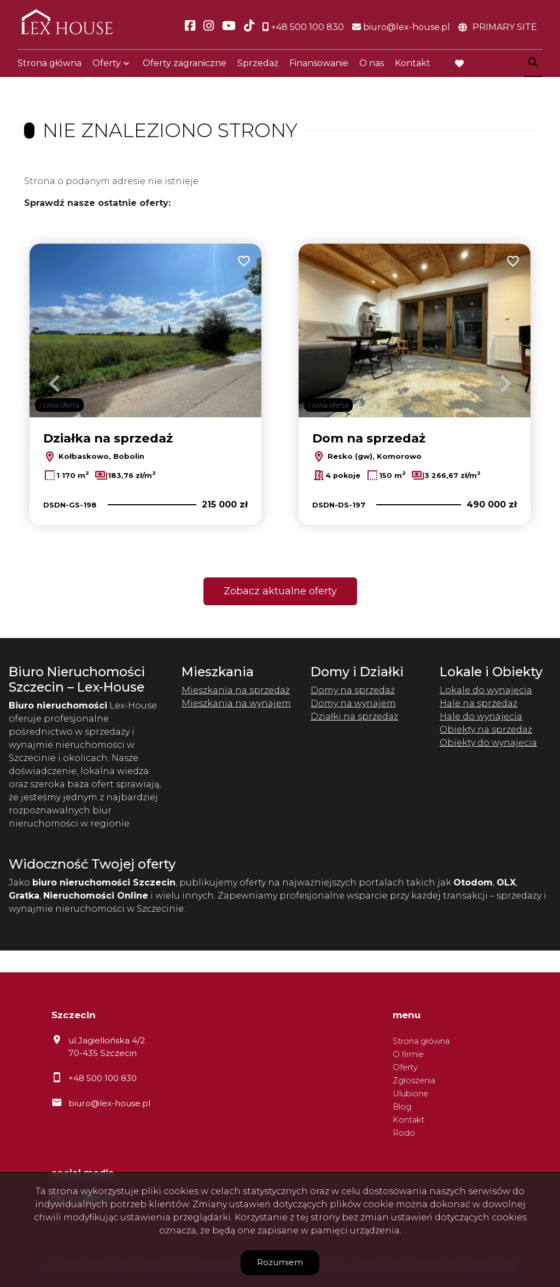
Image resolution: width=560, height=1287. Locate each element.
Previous (54, 383)
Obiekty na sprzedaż (486, 729)
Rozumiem (280, 1262)
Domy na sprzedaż (353, 690)
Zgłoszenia (414, 1080)
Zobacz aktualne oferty (280, 591)
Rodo (404, 1133)
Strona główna (49, 67)
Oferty (106, 67)
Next (505, 383)
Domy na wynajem (353, 703)
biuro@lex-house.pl (109, 1103)
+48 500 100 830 (102, 1078)
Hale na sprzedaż (478, 703)
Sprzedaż (257, 67)
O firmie (408, 1054)
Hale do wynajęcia (481, 716)
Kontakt (412, 67)
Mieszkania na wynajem (236, 703)
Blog (402, 1107)
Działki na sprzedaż (354, 716)
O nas (371, 67)
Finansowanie (318, 67)
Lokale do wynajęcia (486, 690)
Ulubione (410, 1094)
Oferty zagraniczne (184, 67)
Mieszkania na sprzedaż (236, 690)
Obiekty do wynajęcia (488, 742)
